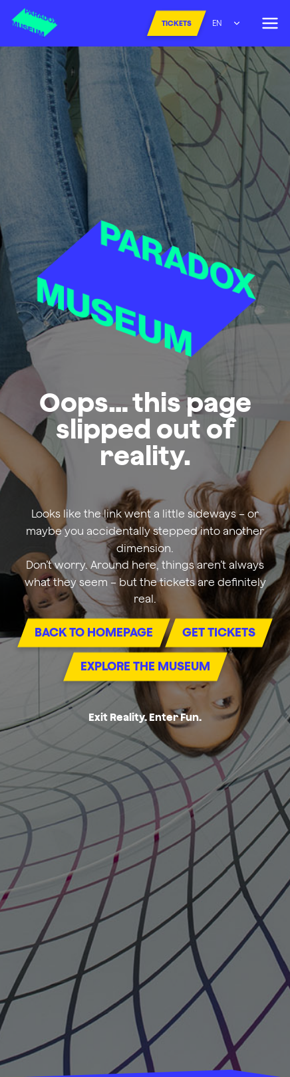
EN (217, 23)
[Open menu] (270, 23)
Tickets (177, 23)
